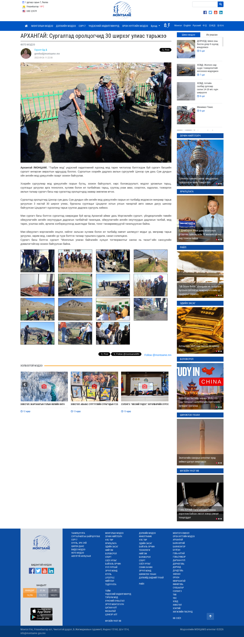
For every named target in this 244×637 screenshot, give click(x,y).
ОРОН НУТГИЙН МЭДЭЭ (135, 25)
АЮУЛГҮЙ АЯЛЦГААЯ (81, 556)
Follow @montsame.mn (157, 355)
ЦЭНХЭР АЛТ (111, 614)
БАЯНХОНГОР (179, 546)
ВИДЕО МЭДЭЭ (78, 549)
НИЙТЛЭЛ (109, 581)
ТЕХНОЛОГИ (144, 550)
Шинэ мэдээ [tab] (188, 34)
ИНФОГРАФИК (145, 536)
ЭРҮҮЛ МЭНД (111, 570)
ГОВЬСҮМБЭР (179, 557)
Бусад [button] (154, 25)
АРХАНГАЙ (178, 539)
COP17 (82, 25)
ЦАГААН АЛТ (111, 607)
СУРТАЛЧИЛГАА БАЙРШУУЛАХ (85, 536)
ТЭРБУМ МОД (111, 597)
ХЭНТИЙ (176, 608)
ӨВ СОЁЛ (177, 618)
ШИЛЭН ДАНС (77, 546)
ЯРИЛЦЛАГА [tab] (187, 191)
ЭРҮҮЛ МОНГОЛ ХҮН (114, 604)
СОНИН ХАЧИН (145, 567)
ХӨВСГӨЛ (177, 605)
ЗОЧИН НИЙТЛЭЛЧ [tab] (190, 135)
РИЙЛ (141, 584)
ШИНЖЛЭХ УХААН (147, 574)
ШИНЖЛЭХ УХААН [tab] (190, 414)
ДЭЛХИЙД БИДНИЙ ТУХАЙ (151, 577)
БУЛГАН (176, 550)
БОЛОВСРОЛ (111, 553)
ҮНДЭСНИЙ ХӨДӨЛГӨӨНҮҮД (104, 25)
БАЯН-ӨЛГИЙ (179, 543)
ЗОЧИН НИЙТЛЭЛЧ (113, 536)
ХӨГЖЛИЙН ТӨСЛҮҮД (183, 612)
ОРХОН (176, 577)
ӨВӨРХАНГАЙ (179, 581)
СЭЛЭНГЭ (177, 591)
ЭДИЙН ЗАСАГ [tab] (188, 303)
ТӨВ (175, 594)
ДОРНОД (177, 567)
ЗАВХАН (176, 574)
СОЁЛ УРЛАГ (111, 560)
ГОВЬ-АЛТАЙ (179, 553)
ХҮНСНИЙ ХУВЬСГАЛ (114, 601)
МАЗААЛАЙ (110, 611)
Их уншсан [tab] (211, 34)
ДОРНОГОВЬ (178, 564)
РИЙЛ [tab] (183, 247)
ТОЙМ (107, 591)
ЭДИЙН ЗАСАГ (111, 546)
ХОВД (175, 601)
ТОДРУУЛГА (110, 584)
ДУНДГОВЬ (178, 570)
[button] (25, 384)
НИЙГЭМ (109, 550)
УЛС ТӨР (109, 540)
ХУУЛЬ (108, 574)
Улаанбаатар (33, 7)
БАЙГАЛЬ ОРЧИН (113, 564)
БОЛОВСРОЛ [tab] (187, 359)
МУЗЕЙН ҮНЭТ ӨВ (113, 621)
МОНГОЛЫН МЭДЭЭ (42, 25)
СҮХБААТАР (178, 587)
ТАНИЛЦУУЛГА (78, 533)
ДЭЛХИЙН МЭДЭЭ (66, 25)
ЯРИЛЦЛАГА (111, 543)
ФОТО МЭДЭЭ (77, 553)
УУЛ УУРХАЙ (111, 567)
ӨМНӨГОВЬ (178, 584)
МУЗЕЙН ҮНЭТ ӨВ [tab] (189, 470)
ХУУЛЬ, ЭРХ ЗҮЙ (79, 543)
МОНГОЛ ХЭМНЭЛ (181, 533)
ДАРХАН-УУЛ (179, 560)
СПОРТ (108, 557)
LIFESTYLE (110, 577)
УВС (175, 598)
